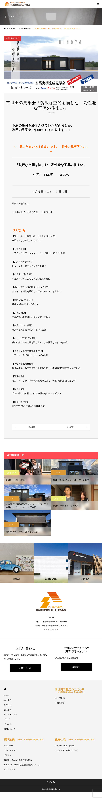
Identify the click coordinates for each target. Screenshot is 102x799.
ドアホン (7, 755)
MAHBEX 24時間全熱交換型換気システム (22, 765)
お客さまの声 (11, 473)
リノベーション (10, 715)
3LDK (58, 473)
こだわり (7, 705)
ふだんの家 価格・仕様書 (66, 750)
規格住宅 (75, 739)
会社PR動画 (60, 698)
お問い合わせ (25, 668)
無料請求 (76, 667)
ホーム (7, 695)
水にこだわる (9, 770)
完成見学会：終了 (12, 38)
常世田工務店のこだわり (70, 690)
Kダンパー (8, 746)
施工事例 (7, 710)
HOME (5, 689)
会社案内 (7, 700)
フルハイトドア (10, 750)
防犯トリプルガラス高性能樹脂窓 (18, 760)
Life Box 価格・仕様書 (65, 746)
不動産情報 (59, 703)
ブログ (7, 719)
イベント (7, 724)
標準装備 (24, 739)
